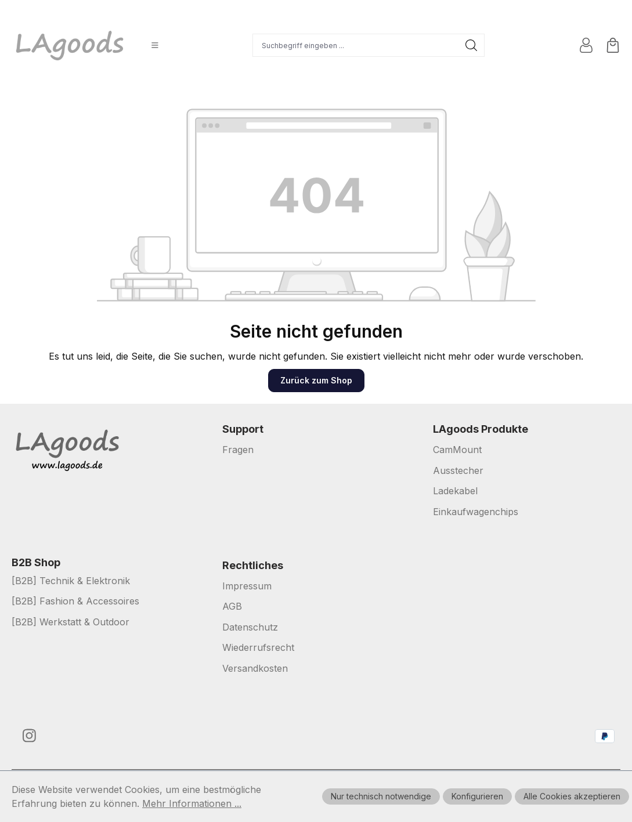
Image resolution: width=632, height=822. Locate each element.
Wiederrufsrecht (258, 647)
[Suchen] (471, 45)
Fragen (238, 449)
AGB (232, 606)
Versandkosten (255, 668)
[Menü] (155, 45)
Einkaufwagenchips (475, 511)
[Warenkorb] (612, 45)
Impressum (247, 586)
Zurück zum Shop (316, 380)
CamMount (457, 449)
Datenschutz (250, 627)
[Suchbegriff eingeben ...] (355, 45)
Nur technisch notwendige (381, 796)
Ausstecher (458, 470)
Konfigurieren (477, 796)
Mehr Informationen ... (191, 803)
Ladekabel (455, 491)
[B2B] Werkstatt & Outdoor (70, 622)
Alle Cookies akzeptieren (571, 796)
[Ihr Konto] (586, 45)
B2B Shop (36, 562)
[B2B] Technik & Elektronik (71, 580)
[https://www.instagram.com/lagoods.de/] (29, 735)
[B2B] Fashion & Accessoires (75, 601)
